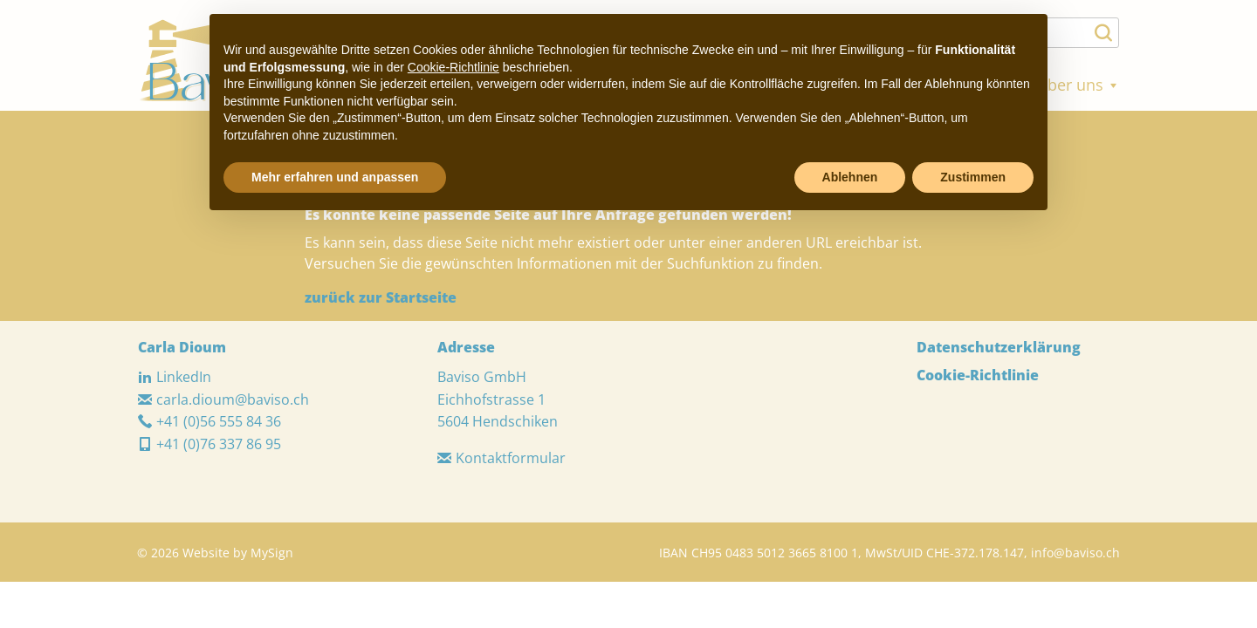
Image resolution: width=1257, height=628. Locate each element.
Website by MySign (237, 552)
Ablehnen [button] (850, 177)
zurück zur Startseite (381, 297)
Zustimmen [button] (973, 177)
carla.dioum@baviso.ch (223, 399)
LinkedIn (174, 376)
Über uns (1077, 84)
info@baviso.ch (1075, 552)
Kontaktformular (501, 458)
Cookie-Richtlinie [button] (453, 67)
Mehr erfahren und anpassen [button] (334, 177)
